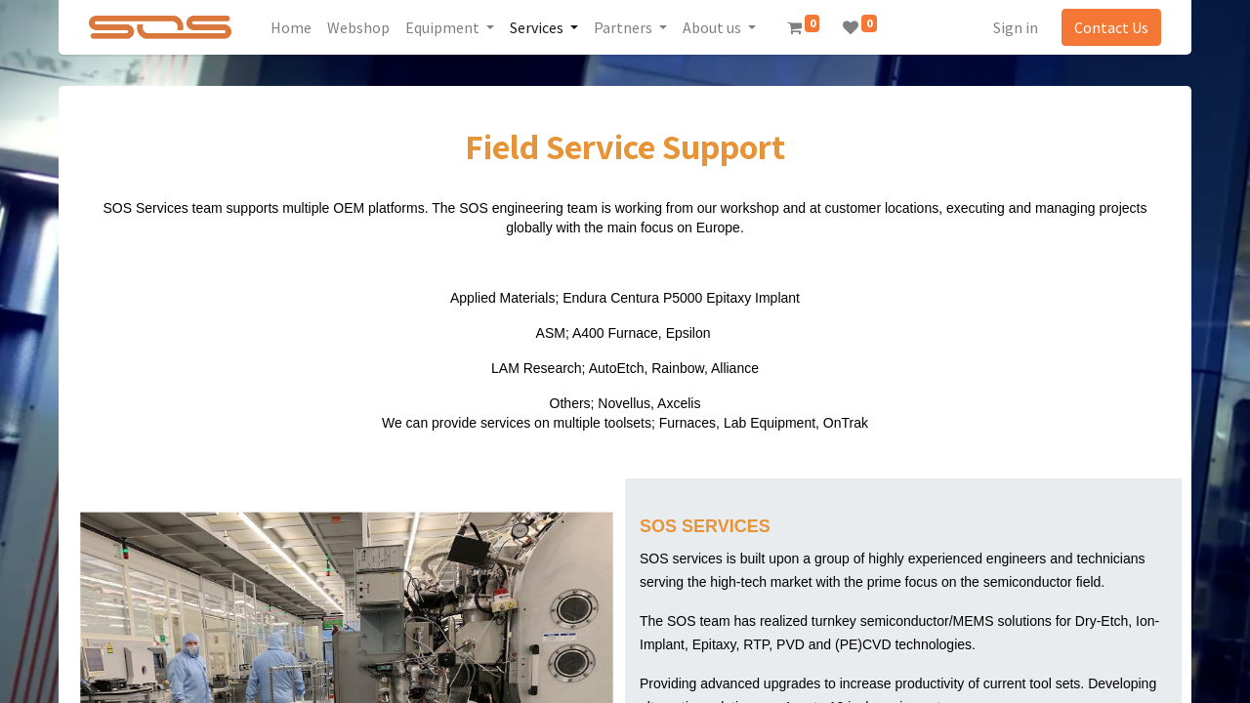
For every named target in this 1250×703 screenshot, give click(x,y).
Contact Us (1111, 27)
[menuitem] (291, 27)
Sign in (1015, 27)
